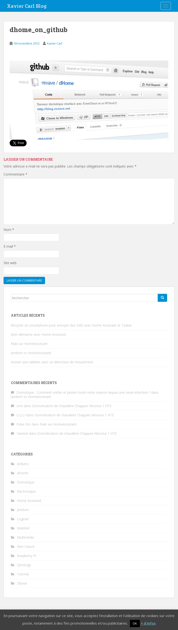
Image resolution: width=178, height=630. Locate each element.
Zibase (22, 583)
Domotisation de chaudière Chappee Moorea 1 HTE (72, 406)
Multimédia (25, 537)
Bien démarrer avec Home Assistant (38, 334)
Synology (24, 565)
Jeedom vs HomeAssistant (31, 353)
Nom (9, 229)
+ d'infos (148, 623)
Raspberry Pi (26, 555)
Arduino (23, 464)
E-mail (10, 246)
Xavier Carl (54, 43)
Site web (10, 263)
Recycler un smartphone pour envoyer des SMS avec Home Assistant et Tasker (71, 325)
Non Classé (25, 546)
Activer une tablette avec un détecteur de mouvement (52, 362)
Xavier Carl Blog (27, 6)
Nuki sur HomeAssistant (29, 343)
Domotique (25, 482)
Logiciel (23, 519)
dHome (22, 473)
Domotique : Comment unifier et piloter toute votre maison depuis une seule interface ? (83, 392)
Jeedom (23, 509)
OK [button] (135, 623)
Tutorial (23, 574)
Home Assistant (29, 500)
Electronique (26, 491)
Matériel (23, 528)
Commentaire (15, 174)
